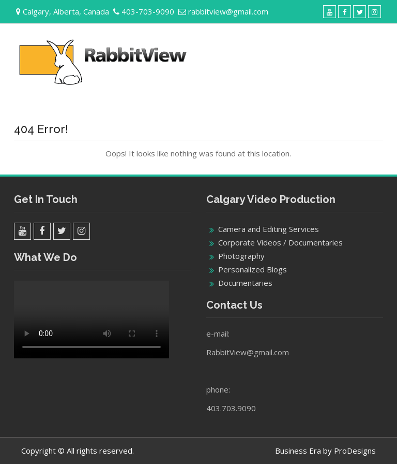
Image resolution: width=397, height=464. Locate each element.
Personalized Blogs (252, 269)
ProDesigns (355, 450)
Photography (241, 256)
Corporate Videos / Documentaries (280, 242)
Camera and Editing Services (268, 229)
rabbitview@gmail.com (228, 11)
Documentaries (245, 283)
